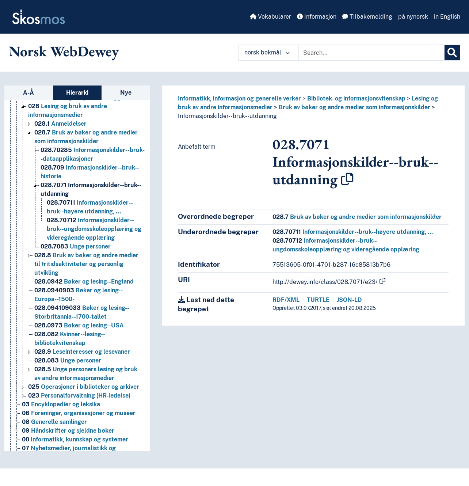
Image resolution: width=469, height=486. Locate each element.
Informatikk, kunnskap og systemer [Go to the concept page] (75, 439)
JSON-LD (349, 299)
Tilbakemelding (367, 16)
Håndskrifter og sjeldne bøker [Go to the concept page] (68, 430)
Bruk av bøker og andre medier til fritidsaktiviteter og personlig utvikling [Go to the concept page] (86, 264)
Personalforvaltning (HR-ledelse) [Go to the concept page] (79, 395)
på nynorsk (413, 16)
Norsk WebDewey (64, 51)
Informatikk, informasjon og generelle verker (239, 98)
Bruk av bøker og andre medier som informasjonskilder (354, 107)
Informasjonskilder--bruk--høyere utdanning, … (352, 231)
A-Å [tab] (28, 92)
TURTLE (318, 299)
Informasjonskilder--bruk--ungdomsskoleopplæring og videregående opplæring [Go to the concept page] (94, 229)
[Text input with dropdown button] (371, 53)
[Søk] (452, 53)
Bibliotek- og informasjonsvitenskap (356, 98)
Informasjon (316, 16)
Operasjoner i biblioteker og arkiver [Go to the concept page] (83, 386)
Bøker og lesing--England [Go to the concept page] (84, 281)
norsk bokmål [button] (267, 52)
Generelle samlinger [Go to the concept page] (54, 421)
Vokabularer (270, 16)
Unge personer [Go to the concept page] (76, 246)
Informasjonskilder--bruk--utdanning (227, 116)
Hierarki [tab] (77, 92)
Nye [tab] (125, 92)
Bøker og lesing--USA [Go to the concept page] (79, 325)
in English (447, 16)
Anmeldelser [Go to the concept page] (60, 123)
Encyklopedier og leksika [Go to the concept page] (61, 404)
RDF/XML (286, 299)
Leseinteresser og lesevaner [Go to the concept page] (82, 351)
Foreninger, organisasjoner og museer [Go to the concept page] (79, 413)
